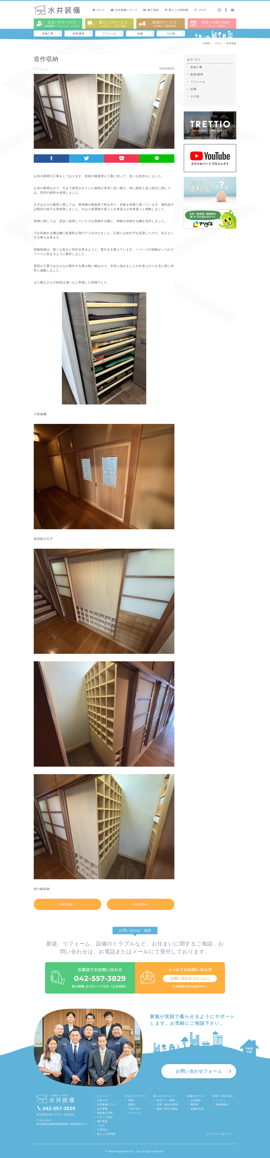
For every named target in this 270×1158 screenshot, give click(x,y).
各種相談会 (222, 1104)
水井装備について (124, 9)
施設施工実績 (105, 1112)
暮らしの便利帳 (176, 9)
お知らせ (102, 1100)
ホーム (98, 9)
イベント (221, 1100)
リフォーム (109, 33)
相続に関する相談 (167, 1108)
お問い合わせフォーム (199, 1071)
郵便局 (194, 1104)
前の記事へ (68, 904)
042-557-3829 (56, 1108)
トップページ (102, 1096)
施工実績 (151, 9)
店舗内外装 (197, 1108)
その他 (171, 33)
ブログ (200, 9)
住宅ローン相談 (166, 1100)
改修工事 (47, 33)
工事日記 (102, 1129)
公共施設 (195, 1100)
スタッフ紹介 (105, 1117)
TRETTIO (134, 1108)
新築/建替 (79, 33)
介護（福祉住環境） (168, 1104)
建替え (132, 1104)
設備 (140, 33)
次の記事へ (141, 904)
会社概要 (102, 1108)
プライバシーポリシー (219, 1134)
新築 (131, 1100)
